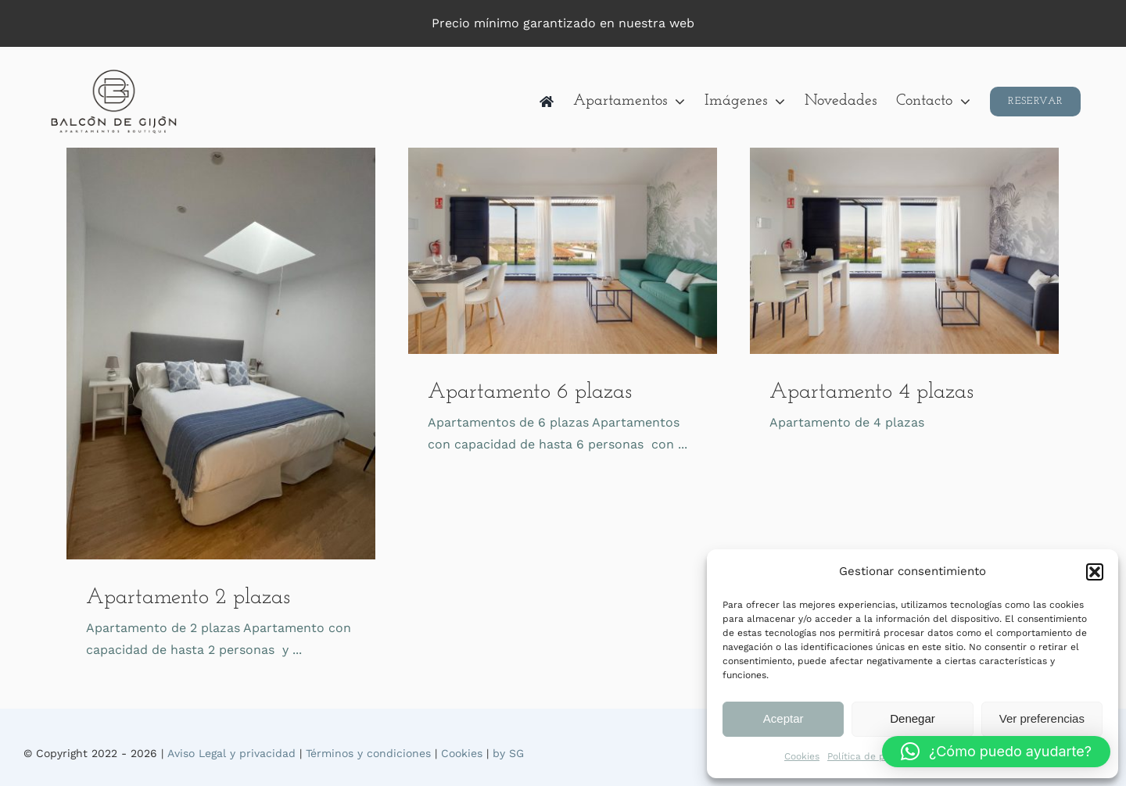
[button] (1095, 572)
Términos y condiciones (368, 753)
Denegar (912, 718)
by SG (508, 753)
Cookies (801, 756)
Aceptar (783, 718)
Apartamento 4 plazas (871, 392)
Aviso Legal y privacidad (231, 753)
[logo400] (114, 72)
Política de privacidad (877, 756)
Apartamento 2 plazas (188, 598)
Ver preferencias (1042, 718)
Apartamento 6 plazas (530, 392)
